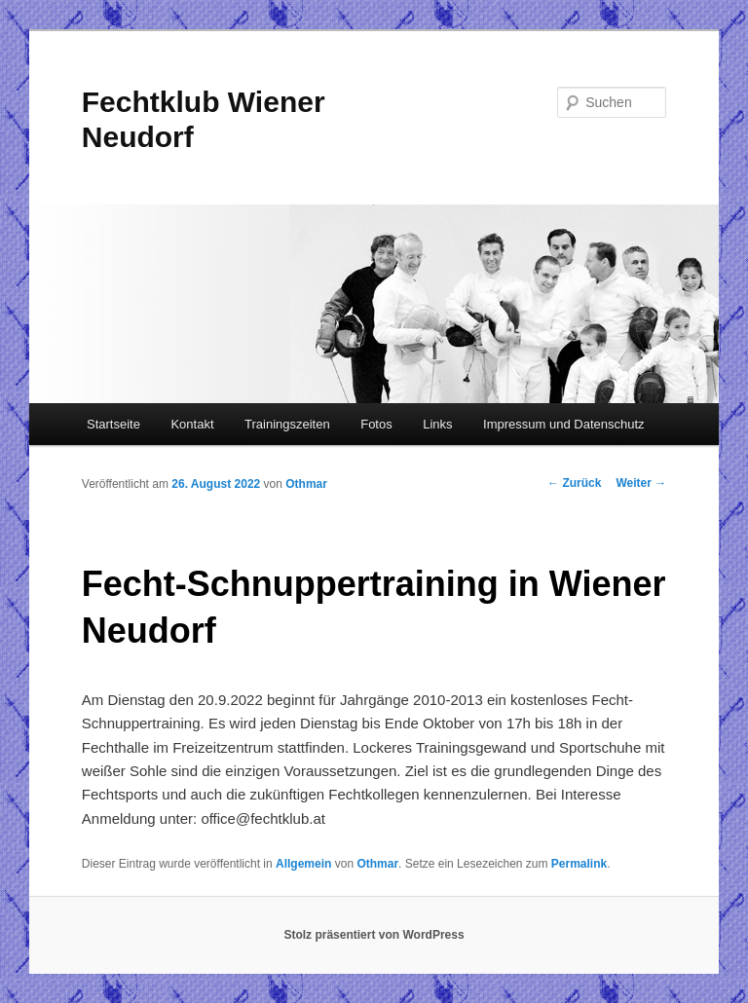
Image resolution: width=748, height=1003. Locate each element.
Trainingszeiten (287, 424)
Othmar (306, 484)
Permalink (579, 864)
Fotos (376, 424)
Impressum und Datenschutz (563, 424)
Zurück (574, 483)
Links (437, 424)
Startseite (113, 424)
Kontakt (191, 424)
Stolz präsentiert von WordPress (373, 935)
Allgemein (303, 864)
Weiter (641, 483)
